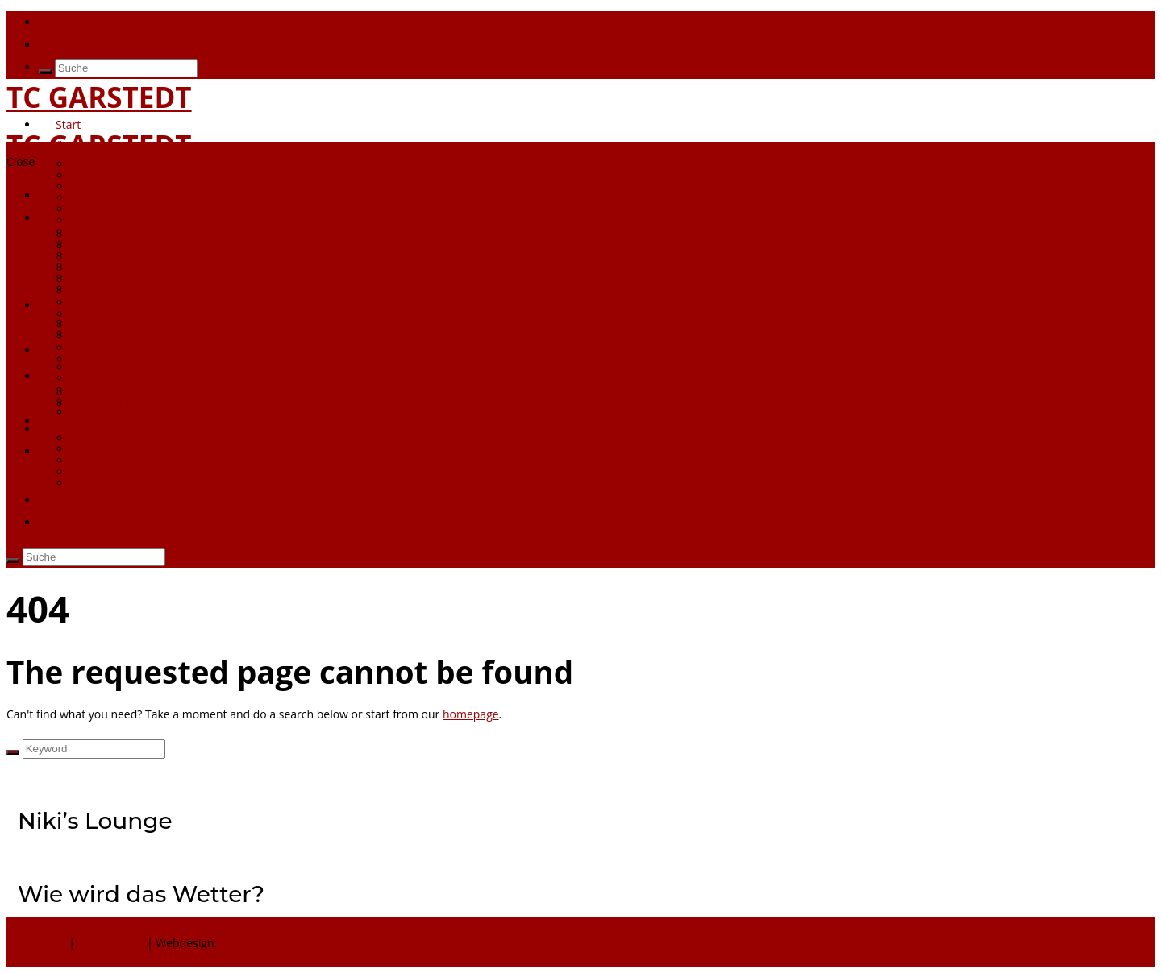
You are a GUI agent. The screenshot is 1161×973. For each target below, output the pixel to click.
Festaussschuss (111, 313)
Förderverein (105, 254)
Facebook (64, 44)
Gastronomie (105, 302)
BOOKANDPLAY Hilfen (129, 197)
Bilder (86, 257)
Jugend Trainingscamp (129, 471)
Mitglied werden (113, 164)
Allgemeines (103, 392)
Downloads (100, 175)
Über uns (80, 147)
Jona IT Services (260, 942)
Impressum (37, 942)
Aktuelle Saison (111, 404)
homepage (471, 714)
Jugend (74, 421)
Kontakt (76, 499)
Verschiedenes (109, 347)
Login (70, 451)
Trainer (90, 291)
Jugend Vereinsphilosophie (140, 437)
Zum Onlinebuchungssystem (114, 22)
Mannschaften (93, 375)
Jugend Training (112, 460)
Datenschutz (111, 942)
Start (68, 124)
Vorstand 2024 (109, 280)
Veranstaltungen (114, 336)
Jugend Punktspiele (121, 449)
